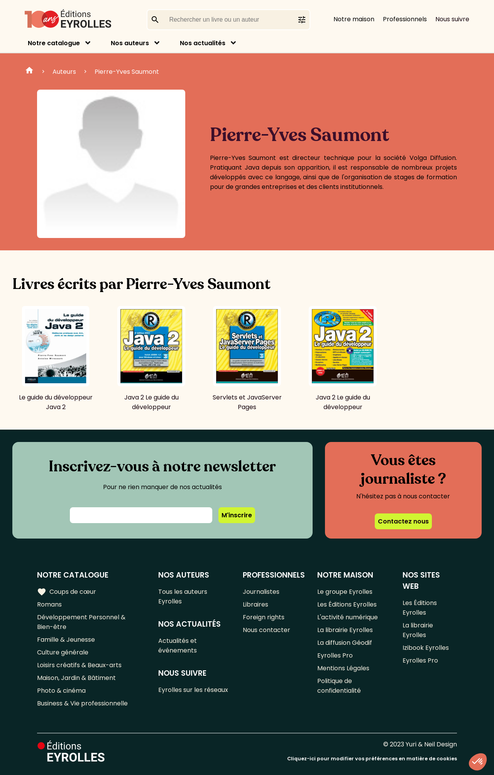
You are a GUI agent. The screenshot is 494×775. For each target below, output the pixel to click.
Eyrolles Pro (335, 655)
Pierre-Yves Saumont (127, 71)
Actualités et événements (177, 645)
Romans (49, 604)
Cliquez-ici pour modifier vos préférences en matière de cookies (372, 758)
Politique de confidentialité (339, 685)
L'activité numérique (347, 617)
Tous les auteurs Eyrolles (182, 596)
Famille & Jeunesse (66, 639)
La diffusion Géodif (344, 642)
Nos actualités (202, 43)
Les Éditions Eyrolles (347, 604)
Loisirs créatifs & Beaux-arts (79, 665)
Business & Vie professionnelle (82, 703)
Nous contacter (266, 629)
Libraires (255, 604)
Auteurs (64, 71)
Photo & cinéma (61, 690)
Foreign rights (263, 617)
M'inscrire (237, 515)
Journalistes (261, 591)
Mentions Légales (343, 668)
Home (29, 71)
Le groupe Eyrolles (344, 591)
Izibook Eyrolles (426, 647)
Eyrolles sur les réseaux (193, 689)
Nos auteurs (130, 43)
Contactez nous (403, 521)
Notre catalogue (54, 43)
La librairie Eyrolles (345, 629)
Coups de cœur (66, 592)
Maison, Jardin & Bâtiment (76, 677)
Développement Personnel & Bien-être (81, 622)
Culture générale (62, 652)
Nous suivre (452, 19)
